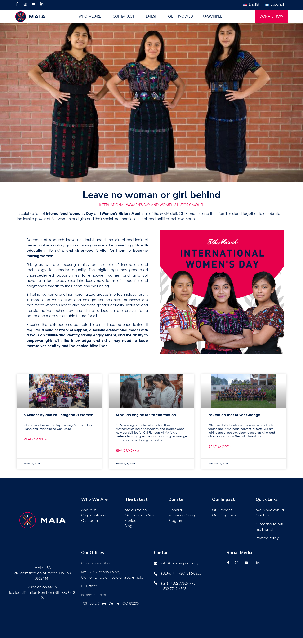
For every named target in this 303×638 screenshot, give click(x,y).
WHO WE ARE (91, 16)
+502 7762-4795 (182, 583)
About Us (88, 510)
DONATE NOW (271, 16)
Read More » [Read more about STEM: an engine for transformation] (127, 451)
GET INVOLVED (180, 16)
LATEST (152, 16)
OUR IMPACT (124, 16)
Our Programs (224, 515)
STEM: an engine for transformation (146, 415)
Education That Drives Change (234, 415)
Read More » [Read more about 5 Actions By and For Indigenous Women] (35, 439)
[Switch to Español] (274, 5)
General (175, 510)
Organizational (93, 515)
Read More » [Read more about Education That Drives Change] (219, 447)
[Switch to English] (252, 5)
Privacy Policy (267, 538)
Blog (128, 526)
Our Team (89, 521)
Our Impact (222, 510)
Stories (130, 521)
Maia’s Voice (136, 510)
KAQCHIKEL (212, 16)
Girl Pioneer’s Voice (141, 515)
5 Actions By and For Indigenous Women (58, 415)
